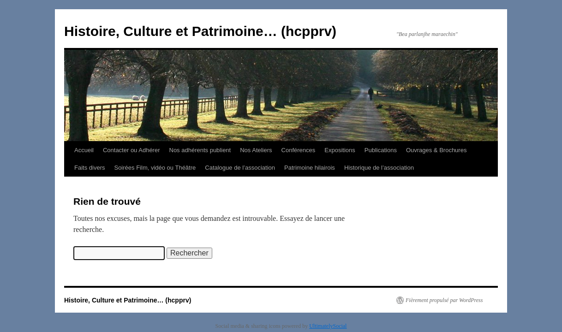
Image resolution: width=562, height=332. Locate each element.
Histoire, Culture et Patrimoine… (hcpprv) (200, 31)
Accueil (84, 150)
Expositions (339, 150)
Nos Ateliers (256, 150)
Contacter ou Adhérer (131, 150)
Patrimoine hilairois (309, 167)
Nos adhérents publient (200, 150)
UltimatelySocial (328, 326)
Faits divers (89, 167)
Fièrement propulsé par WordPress (444, 300)
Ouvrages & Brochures (436, 150)
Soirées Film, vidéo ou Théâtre (155, 167)
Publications (381, 150)
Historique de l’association (379, 167)
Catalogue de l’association (240, 167)
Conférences (298, 150)
